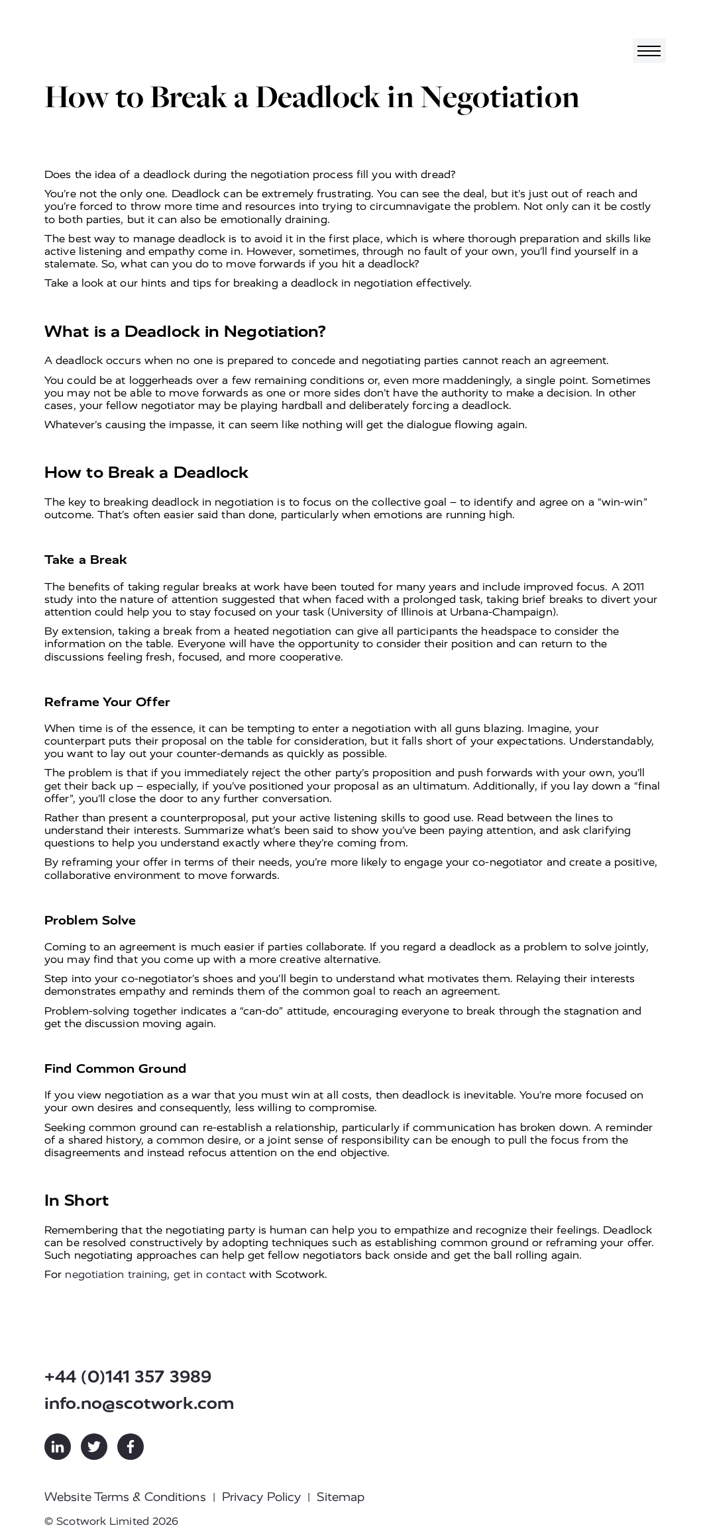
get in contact (210, 1274)
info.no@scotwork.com (139, 1403)
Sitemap (340, 1497)
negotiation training (116, 1274)
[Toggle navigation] (649, 50)
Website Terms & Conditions (125, 1497)
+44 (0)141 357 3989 (127, 1376)
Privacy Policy (261, 1497)
